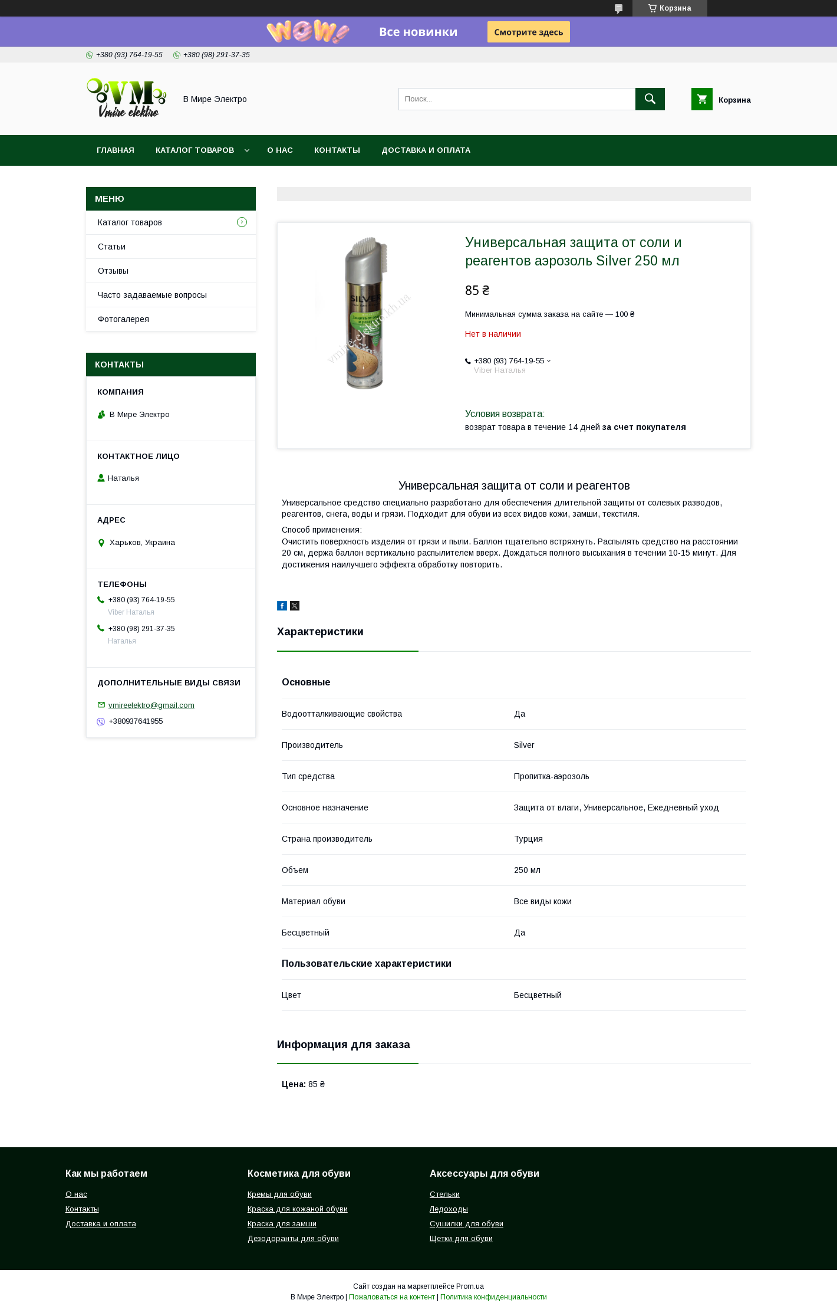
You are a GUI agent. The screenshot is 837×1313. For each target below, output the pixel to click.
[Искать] (650, 99)
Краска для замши (282, 1223)
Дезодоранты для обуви (293, 1238)
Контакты (337, 150)
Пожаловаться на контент (392, 1297)
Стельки (445, 1194)
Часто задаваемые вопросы (152, 295)
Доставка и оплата (425, 150)
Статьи (112, 246)
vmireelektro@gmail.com (151, 704)
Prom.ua (470, 1286)
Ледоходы (449, 1208)
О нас (280, 150)
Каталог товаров (195, 150)
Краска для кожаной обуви (298, 1208)
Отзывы (113, 270)
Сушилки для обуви (466, 1223)
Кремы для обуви (280, 1194)
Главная (115, 150)
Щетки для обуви (461, 1238)
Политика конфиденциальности (493, 1297)
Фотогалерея (123, 319)
